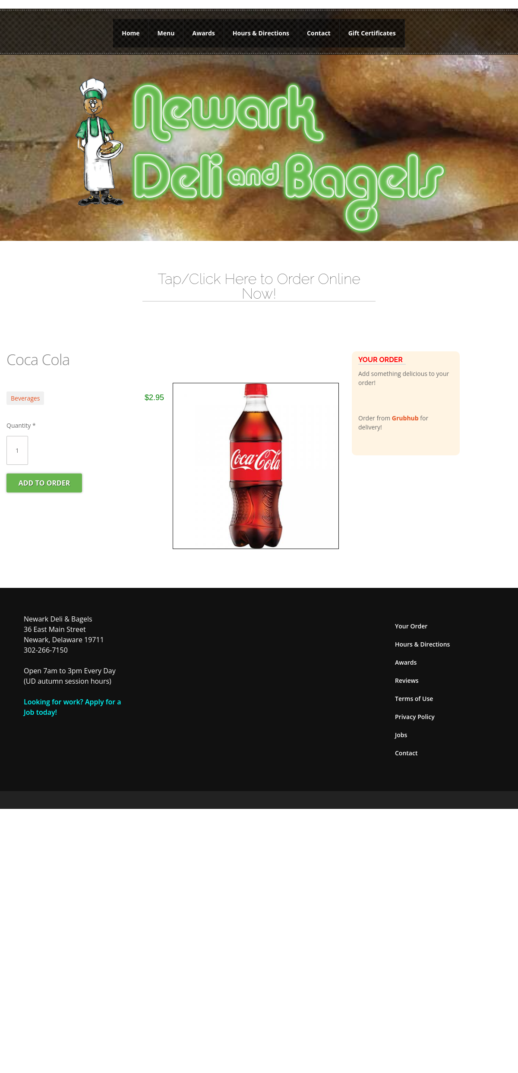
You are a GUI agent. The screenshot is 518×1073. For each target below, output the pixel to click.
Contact (319, 33)
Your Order (411, 626)
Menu (166, 33)
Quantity (21, 425)
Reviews (407, 680)
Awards (203, 33)
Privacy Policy (415, 717)
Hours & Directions (261, 33)
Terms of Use (414, 698)
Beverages (25, 398)
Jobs (401, 735)
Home (130, 33)
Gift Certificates (372, 33)
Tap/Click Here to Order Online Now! (259, 286)
